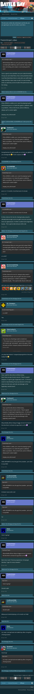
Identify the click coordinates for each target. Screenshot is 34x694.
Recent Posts (14, 14)
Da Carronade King (19, 231)
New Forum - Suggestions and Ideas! (24, 37)
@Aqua (3, 614)
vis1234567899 (19, 92)
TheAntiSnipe (11, 53)
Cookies (14, 37)
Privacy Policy (30, 689)
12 (25, 47)
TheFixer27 (10, 127)
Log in (31, 1)
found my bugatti (8, 42)
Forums (5, 10)
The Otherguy (9, 231)
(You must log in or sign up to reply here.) (24, 675)
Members (13, 10)
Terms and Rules (22, 689)
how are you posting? (19, 42)
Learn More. (23, 25)
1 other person (26, 121)
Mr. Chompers (11, 303)
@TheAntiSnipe (6, 62)
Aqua (8, 437)
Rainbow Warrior (10, 92)
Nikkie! (3, 92)
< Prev (2, 47)
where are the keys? (6, 44)
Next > (28, 47)
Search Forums (5, 14)
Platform (7, 4)
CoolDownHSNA (9, 121)
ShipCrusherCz (11, 329)
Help (32, 687)
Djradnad (9, 646)
